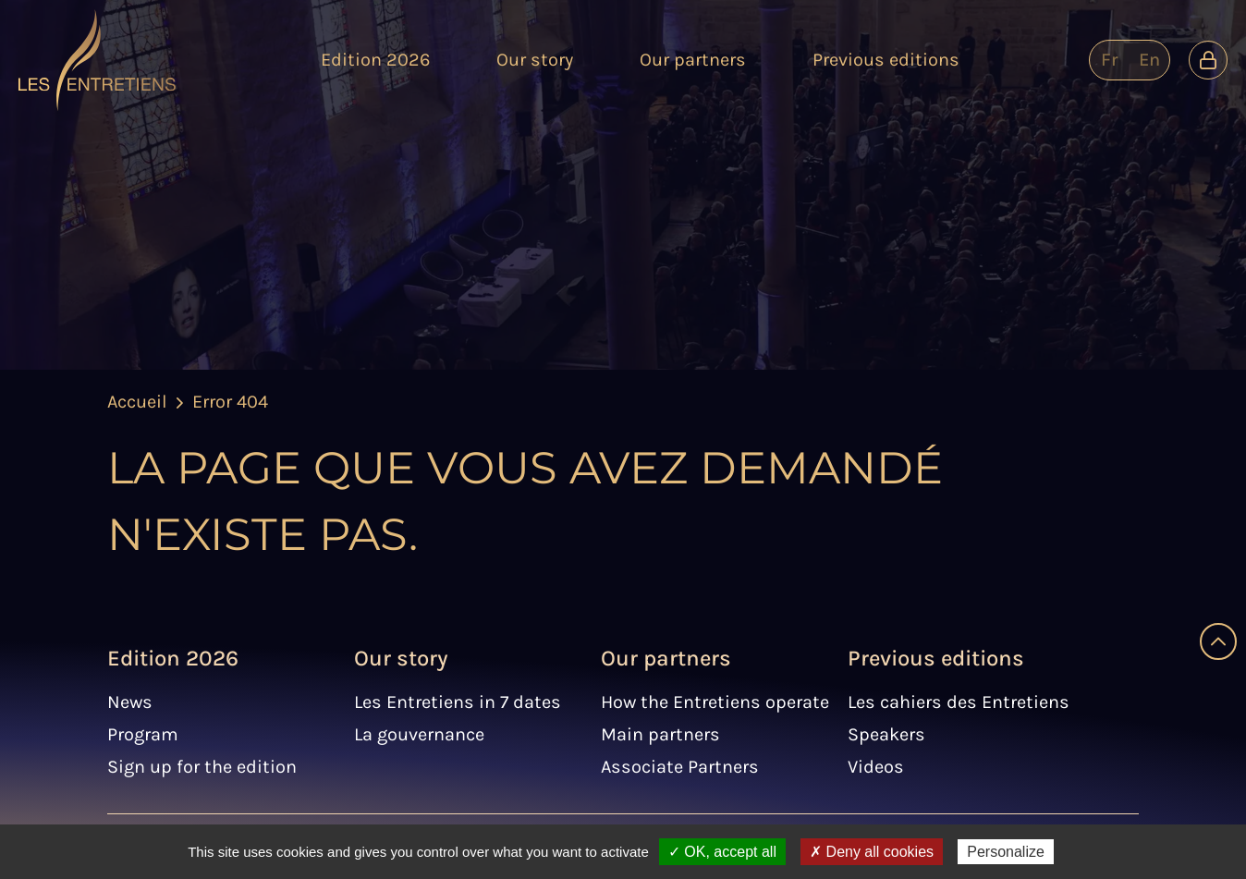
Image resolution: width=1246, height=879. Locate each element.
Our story (401, 658)
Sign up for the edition (202, 766)
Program (142, 734)
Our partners (666, 658)
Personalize (1005, 852)
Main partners (660, 734)
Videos (876, 766)
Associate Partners (680, 766)
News (130, 702)
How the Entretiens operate (715, 702)
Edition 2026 (172, 658)
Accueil (137, 401)
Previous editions (936, 658)
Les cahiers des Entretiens (958, 702)
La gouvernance (419, 734)
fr (1109, 59)
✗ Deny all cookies (872, 852)
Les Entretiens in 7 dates (457, 702)
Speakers (886, 734)
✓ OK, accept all (722, 852)
